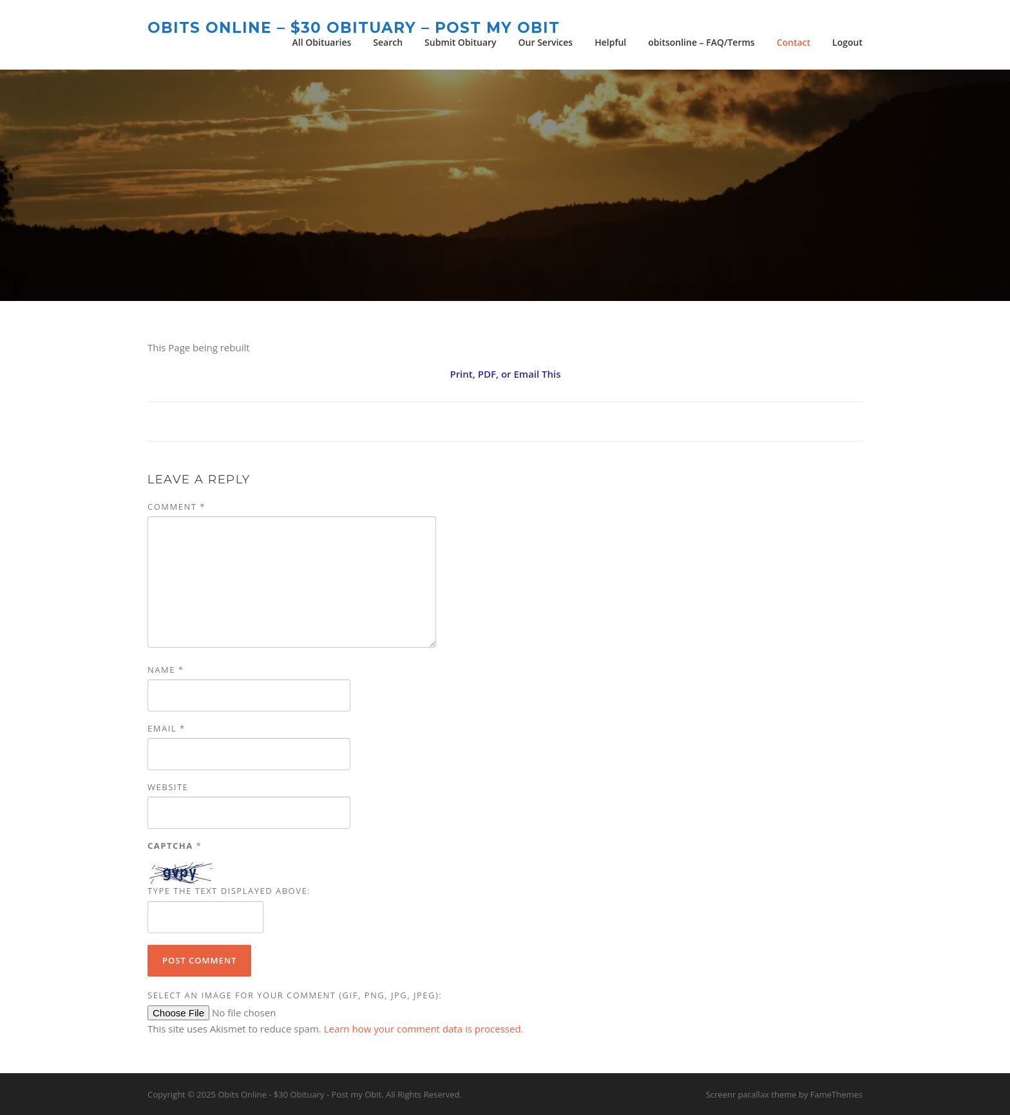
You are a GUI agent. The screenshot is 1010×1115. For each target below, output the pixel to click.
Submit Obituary (460, 42)
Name (166, 669)
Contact (793, 42)
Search (388, 42)
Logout (847, 42)
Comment (176, 506)
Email (167, 728)
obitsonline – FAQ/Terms (701, 42)
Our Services (546, 42)
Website (168, 787)
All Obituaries (322, 42)
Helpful (610, 42)
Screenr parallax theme (751, 1094)
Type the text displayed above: (229, 891)
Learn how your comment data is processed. (424, 1028)
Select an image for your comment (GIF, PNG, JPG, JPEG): (295, 995)
